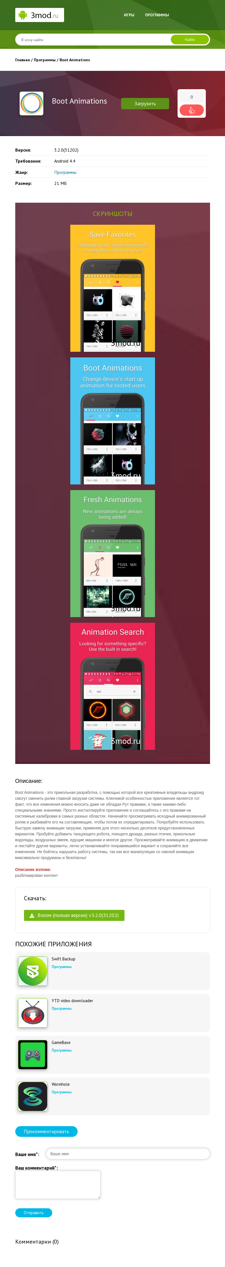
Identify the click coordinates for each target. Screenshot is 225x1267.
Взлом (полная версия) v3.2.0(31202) (74, 915)
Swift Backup (63, 959)
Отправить (34, 1212)
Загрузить (145, 103)
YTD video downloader (72, 1000)
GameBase (61, 1042)
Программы (157, 15)
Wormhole (61, 1084)
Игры (129, 15)
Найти (190, 39)
